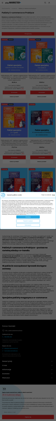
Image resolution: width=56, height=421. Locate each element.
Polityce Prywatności (31, 214)
